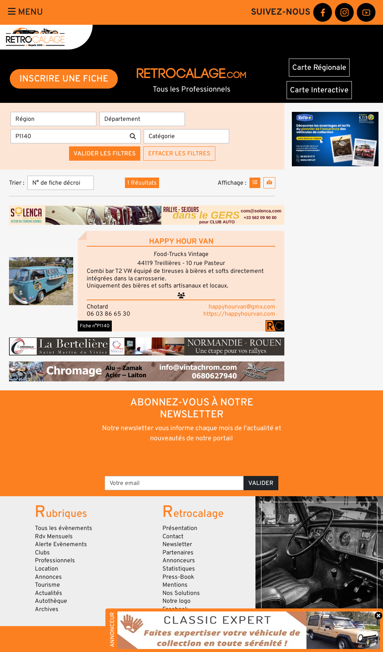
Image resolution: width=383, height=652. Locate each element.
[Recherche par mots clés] (68, 136)
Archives (47, 609)
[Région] (53, 119)
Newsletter (177, 544)
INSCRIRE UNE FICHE (64, 78)
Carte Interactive (319, 90)
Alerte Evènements (61, 544)
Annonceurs (178, 560)
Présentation (179, 528)
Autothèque (51, 601)
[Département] (142, 119)
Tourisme (47, 585)
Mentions (175, 585)
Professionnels (55, 560)
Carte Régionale (319, 67)
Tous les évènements (63, 528)
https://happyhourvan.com (239, 314)
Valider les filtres (105, 153)
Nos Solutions (181, 593)
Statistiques (178, 569)
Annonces (48, 577)
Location (46, 569)
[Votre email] (174, 483)
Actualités (48, 593)
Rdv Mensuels (54, 536)
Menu (25, 12)
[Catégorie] (187, 136)
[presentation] (181, 459)
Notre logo (176, 601)
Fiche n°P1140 (95, 325)
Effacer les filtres (179, 153)
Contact (172, 536)
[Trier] (60, 183)
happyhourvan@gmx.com (242, 307)
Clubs (42, 552)
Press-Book (178, 577)
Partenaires (178, 552)
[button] (41, 281)
